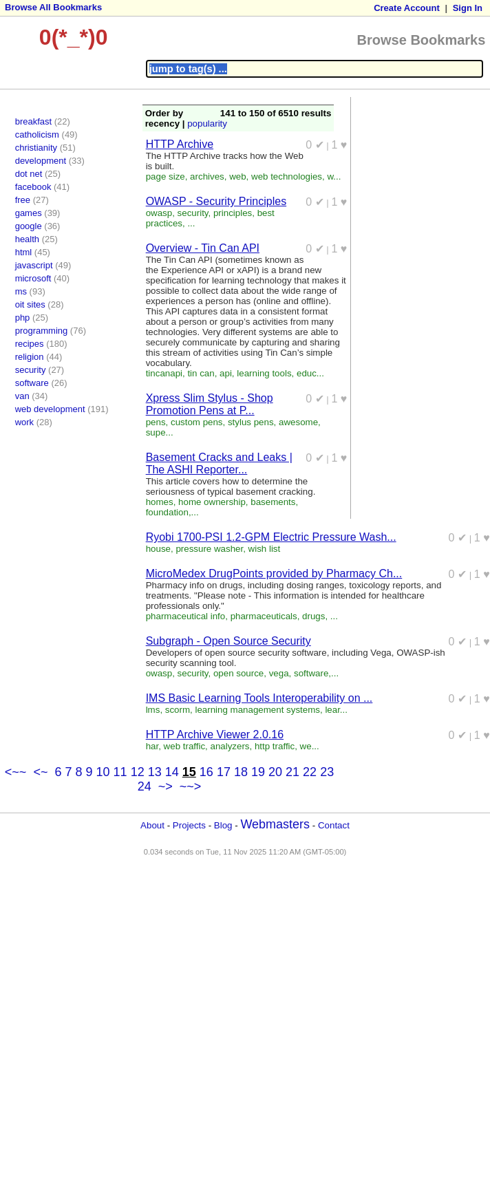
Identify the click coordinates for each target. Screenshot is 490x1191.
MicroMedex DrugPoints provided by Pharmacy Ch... (274, 573)
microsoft (33, 278)
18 (241, 772)
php (22, 317)
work (24, 422)
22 (310, 772)
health (27, 239)
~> (165, 786)
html (23, 252)
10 (103, 772)
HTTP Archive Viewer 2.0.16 (215, 734)
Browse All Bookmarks (53, 7)
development (40, 160)
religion (29, 357)
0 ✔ (314, 145)
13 (155, 772)
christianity (36, 147)
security (30, 370)
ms (21, 291)
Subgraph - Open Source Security (228, 641)
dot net (29, 174)
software (32, 383)
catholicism (37, 134)
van (22, 396)
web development (50, 409)
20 (275, 772)
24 (144, 786)
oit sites (30, 304)
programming (41, 330)
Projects (189, 825)
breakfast (33, 121)
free (22, 200)
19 (258, 772)
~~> (191, 786)
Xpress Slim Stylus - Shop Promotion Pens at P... (209, 404)
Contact (334, 825)
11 (120, 772)
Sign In (467, 8)
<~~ (16, 772)
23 (327, 772)
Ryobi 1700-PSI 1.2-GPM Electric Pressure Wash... (271, 537)
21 (292, 772)
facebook (33, 187)
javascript (34, 265)
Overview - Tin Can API (202, 248)
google (28, 226)
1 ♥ (340, 145)
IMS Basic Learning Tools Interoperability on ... (259, 698)
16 (206, 772)
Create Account (407, 8)
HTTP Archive (179, 144)
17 (224, 772)
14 (172, 772)
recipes (29, 344)
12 (138, 772)
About (152, 825)
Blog (223, 825)
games (28, 213)
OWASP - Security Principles (216, 201)
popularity (207, 123)
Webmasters (275, 824)
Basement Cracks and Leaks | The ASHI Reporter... (219, 463)
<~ (40, 772)
